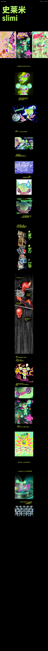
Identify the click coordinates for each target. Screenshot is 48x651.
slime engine (3, 1)
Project (41, 1)
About (46, 1)
